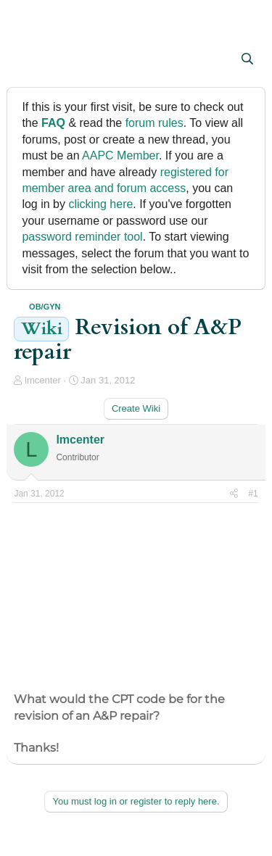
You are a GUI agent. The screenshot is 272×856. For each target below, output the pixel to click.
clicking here (100, 204)
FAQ (53, 123)
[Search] (248, 59)
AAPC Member (120, 155)
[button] (26, 60)
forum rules (154, 123)
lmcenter (43, 380)
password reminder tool (82, 236)
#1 (252, 494)
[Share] (234, 494)
